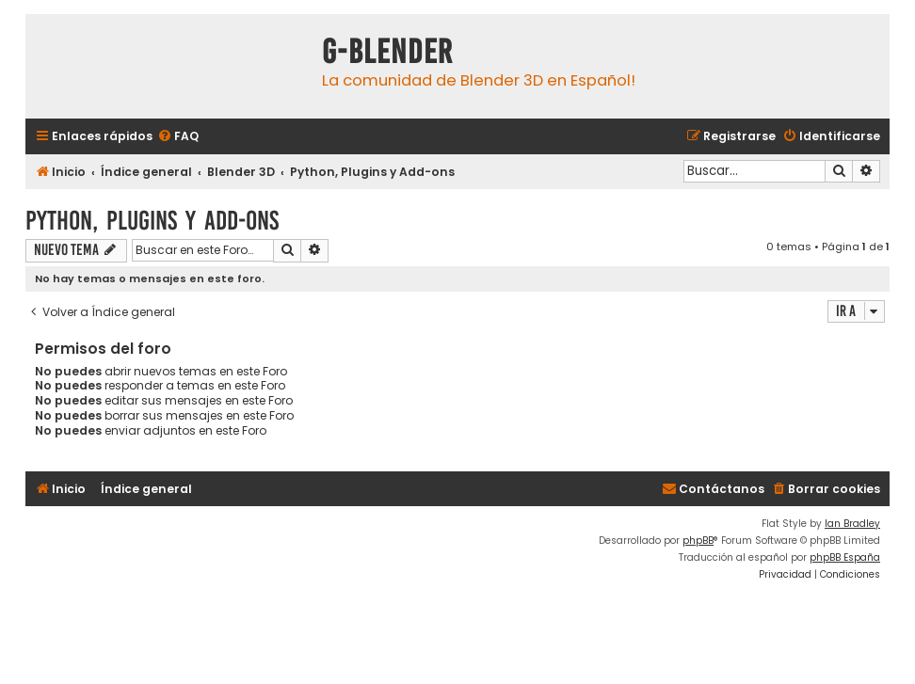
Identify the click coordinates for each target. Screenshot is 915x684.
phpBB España (845, 557)
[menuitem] (178, 137)
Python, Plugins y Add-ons (152, 220)
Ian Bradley (852, 524)
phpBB (698, 540)
